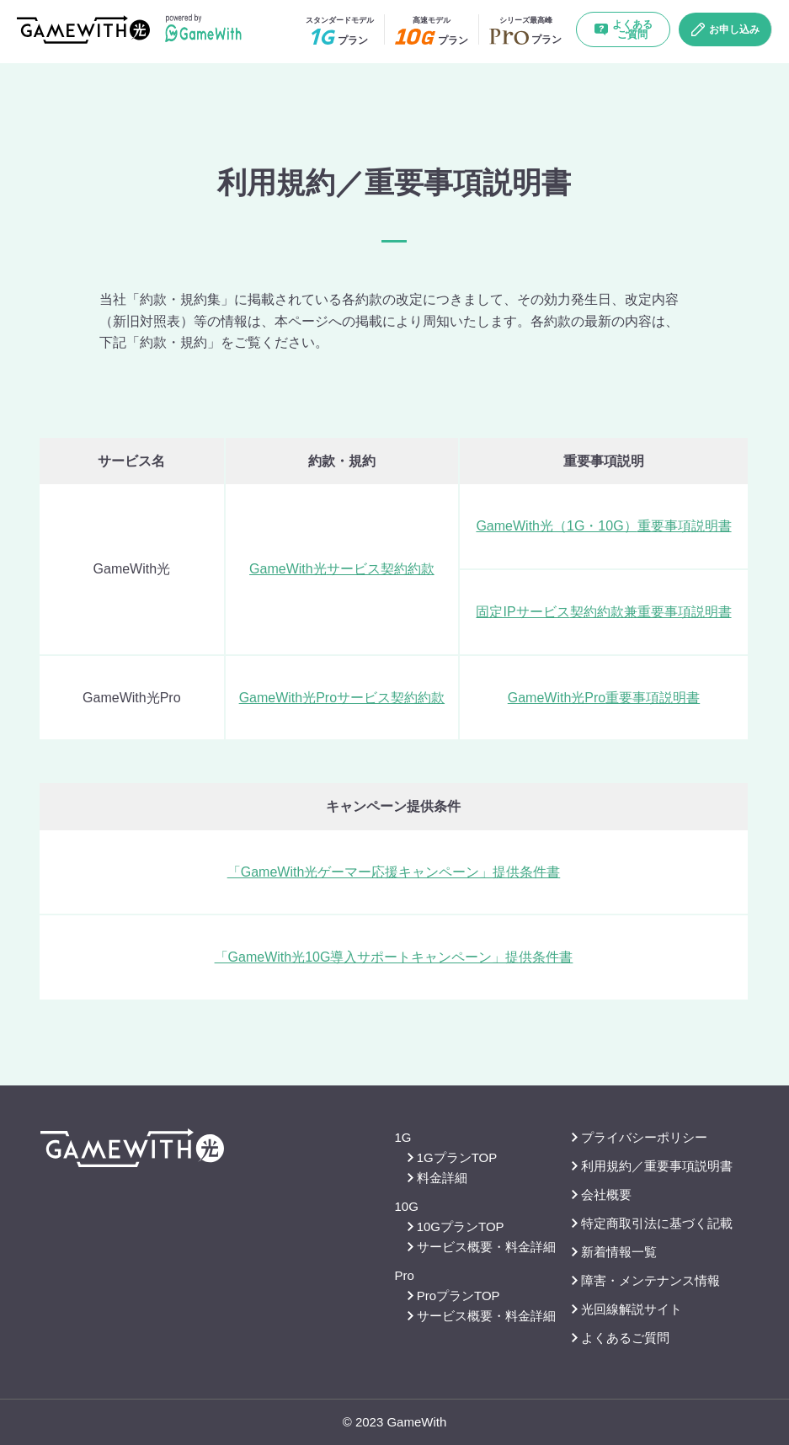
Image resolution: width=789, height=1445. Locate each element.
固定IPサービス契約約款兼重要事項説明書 (603, 612)
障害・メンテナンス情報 (646, 1280)
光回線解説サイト (627, 1309)
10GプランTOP (456, 1226)
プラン (340, 30)
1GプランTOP (453, 1157)
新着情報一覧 (614, 1252)
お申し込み (725, 29)
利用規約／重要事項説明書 (652, 1166)
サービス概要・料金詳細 (482, 1247)
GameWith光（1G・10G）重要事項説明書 (603, 526)
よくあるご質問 (623, 29)
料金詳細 (437, 1177)
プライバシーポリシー (639, 1137)
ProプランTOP (454, 1295)
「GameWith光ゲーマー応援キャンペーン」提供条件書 (394, 872)
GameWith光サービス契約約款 (341, 569)
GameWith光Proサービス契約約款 (342, 698)
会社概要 (602, 1194)
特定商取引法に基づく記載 (652, 1223)
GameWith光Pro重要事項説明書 (604, 698)
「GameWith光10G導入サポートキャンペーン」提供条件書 (394, 957)
